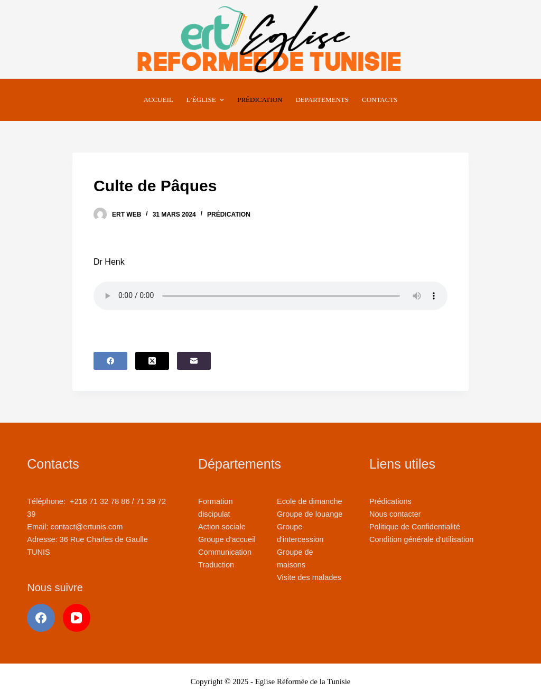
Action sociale (222, 526)
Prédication (228, 214)
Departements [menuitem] (322, 100)
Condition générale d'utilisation (421, 539)
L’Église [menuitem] (206, 100)
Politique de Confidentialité (414, 526)
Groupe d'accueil (227, 539)
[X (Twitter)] (152, 361)
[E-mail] (194, 361)
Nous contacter (395, 514)
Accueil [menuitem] (158, 100)
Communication (224, 552)
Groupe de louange (309, 514)
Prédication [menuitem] (259, 100)
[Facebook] (110, 361)
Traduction (216, 565)
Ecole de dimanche (309, 501)
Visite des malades (309, 577)
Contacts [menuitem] (380, 100)
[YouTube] (77, 618)
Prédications (390, 501)
